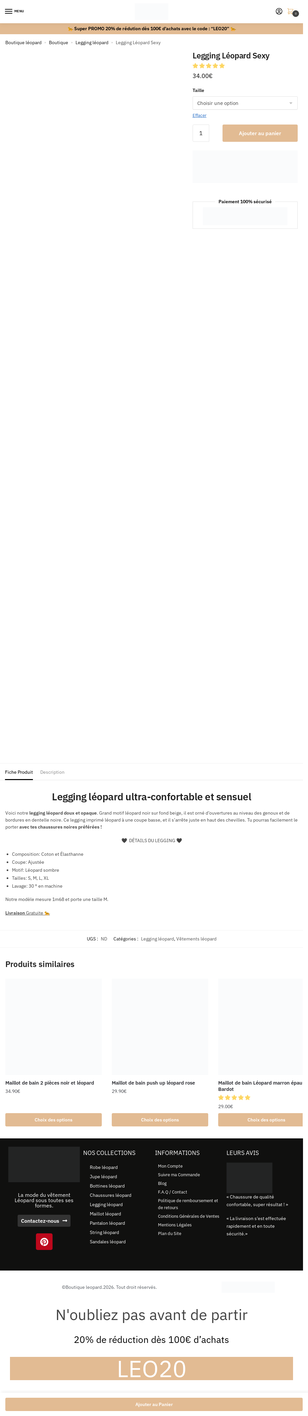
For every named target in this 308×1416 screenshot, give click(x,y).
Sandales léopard (108, 1242)
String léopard (104, 1232)
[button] (209, 65)
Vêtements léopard (196, 939)
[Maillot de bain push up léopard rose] (160, 1027)
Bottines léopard (107, 1186)
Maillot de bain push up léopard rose (153, 1083)
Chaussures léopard (110, 1195)
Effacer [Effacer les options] (200, 115)
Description (52, 772)
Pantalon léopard (107, 1223)
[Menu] (15, 12)
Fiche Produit (19, 772)
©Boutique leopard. (82, 1287)
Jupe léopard (103, 1177)
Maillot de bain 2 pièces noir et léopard (49, 1083)
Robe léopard (104, 1167)
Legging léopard (92, 42)
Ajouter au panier (260, 133)
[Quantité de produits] (201, 133)
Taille (198, 90)
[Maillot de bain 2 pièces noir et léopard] (53, 1027)
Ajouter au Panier (154, 1404)
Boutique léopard (23, 42)
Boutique (58, 42)
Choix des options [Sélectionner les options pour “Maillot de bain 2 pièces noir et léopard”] (54, 1120)
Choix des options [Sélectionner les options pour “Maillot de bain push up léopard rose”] (160, 1120)
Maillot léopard (105, 1214)
